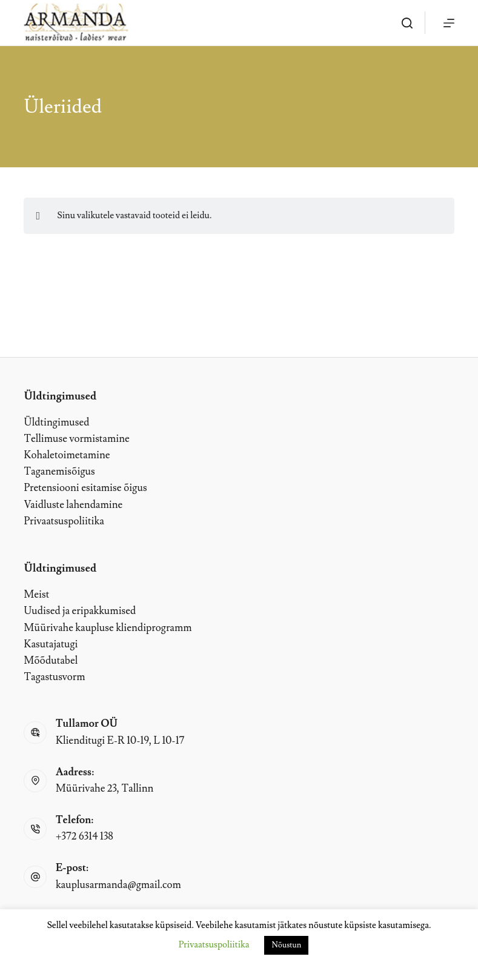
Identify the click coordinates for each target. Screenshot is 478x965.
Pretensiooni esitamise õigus (85, 488)
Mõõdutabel (51, 660)
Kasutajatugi (51, 644)
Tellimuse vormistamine (76, 439)
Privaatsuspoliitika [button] (214, 944)
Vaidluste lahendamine (73, 505)
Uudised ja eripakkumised (80, 611)
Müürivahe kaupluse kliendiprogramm (107, 628)
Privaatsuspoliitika (64, 521)
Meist (36, 594)
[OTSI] (407, 23)
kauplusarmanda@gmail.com (118, 885)
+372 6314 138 (84, 836)
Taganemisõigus (59, 471)
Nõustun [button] (286, 945)
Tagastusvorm (54, 677)
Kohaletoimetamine (67, 455)
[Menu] (448, 23)
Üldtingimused (56, 422)
